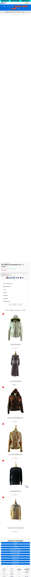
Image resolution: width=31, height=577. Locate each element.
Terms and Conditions (5, 525)
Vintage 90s (15, 505)
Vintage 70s (15, 500)
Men (12, 6)
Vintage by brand (15, 493)
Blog (19, 8)
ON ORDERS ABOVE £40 (17, 0)
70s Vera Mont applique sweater (15, 469)
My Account (12, 512)
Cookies (4, 520)
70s (19, 521)
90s (10, 245)
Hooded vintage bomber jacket (15, 359)
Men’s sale (25, 6)
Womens (20, 245)
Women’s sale (17, 6)
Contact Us (4, 518)
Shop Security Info (12, 515)
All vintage (15, 488)
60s (19, 519)
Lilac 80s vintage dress (15, 322)
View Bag (2, 563)
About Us (4, 512)
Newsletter (5, 516)
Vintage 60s (15, 498)
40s (19, 516)
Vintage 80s (15, 502)
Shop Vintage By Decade (16, 14)
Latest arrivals (15, 495)
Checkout (5, 563)
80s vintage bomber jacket (15, 395)
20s (19, 512)
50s (19, 517)
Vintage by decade (15, 491)
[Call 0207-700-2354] (29, 3)
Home (11, 14)
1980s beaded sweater (15, 432)
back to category (5, 14)
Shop (5, 6)
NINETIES (14, 245)
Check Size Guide (13, 209)
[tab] (15, 224)
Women (8, 6)
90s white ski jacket (15, 285)
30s (19, 514)
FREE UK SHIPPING (7, 0)
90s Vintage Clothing (25, 14)
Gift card (14, 8)
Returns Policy (26, 518)
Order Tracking (12, 517)
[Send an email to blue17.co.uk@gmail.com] (27, 3)
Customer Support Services (27, 513)
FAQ (26, 515)
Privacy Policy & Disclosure (5, 522)
